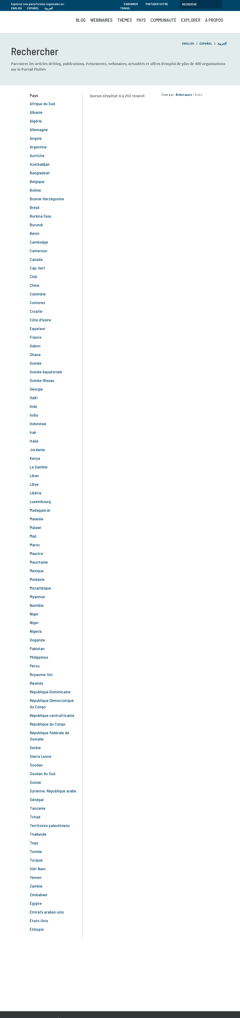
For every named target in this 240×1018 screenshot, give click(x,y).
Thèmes (124, 20)
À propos (214, 20)
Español (33, 8)
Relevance (184, 94)
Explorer (190, 20)
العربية (49, 8)
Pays (141, 20)
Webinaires (101, 20)
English (16, 8)
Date (198, 94)
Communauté (163, 20)
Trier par (167, 95)
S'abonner (131, 4)
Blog (81, 20)
